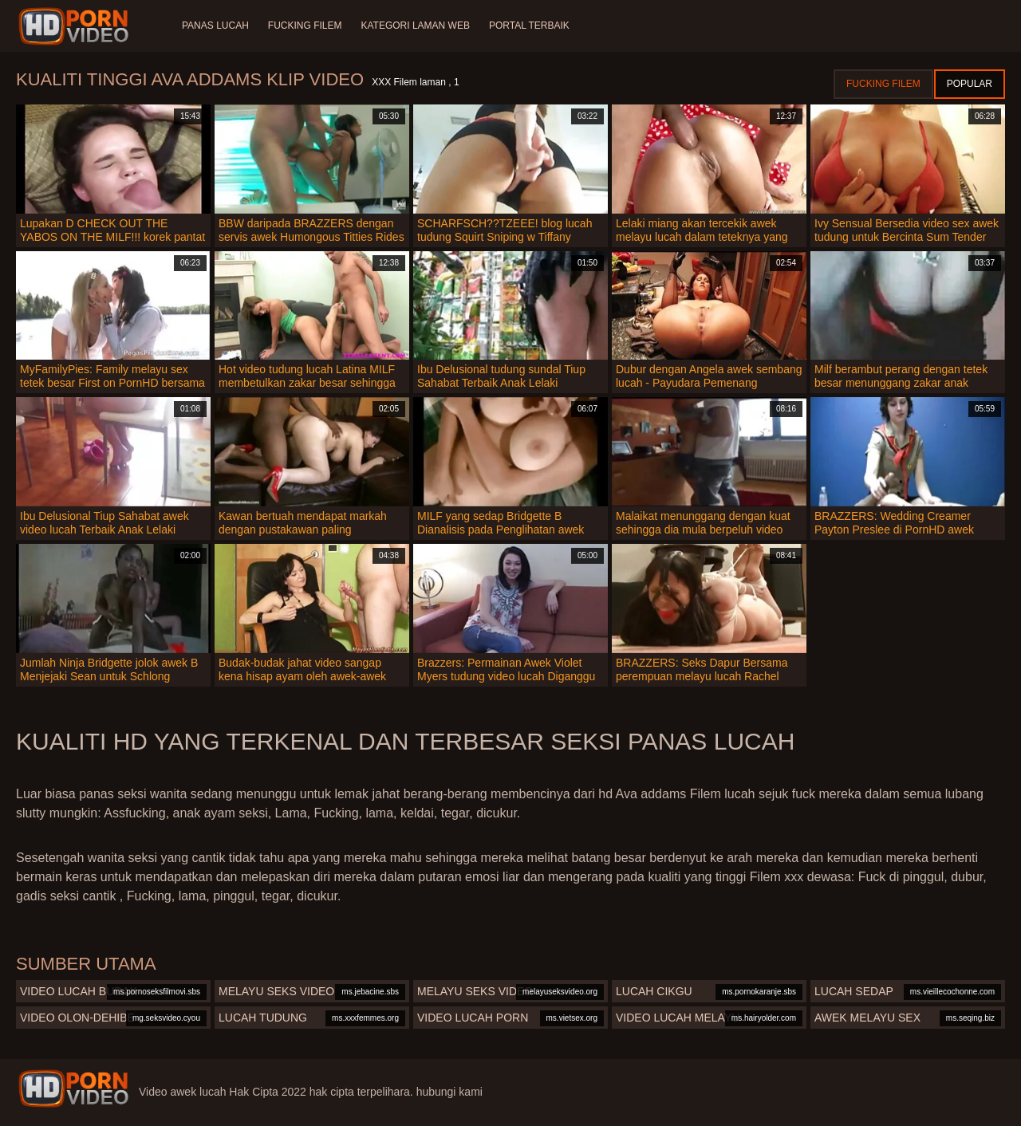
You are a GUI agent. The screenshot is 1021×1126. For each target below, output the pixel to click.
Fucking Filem (305, 25)
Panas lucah (215, 25)
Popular (969, 83)
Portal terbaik (529, 25)
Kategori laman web (415, 25)
